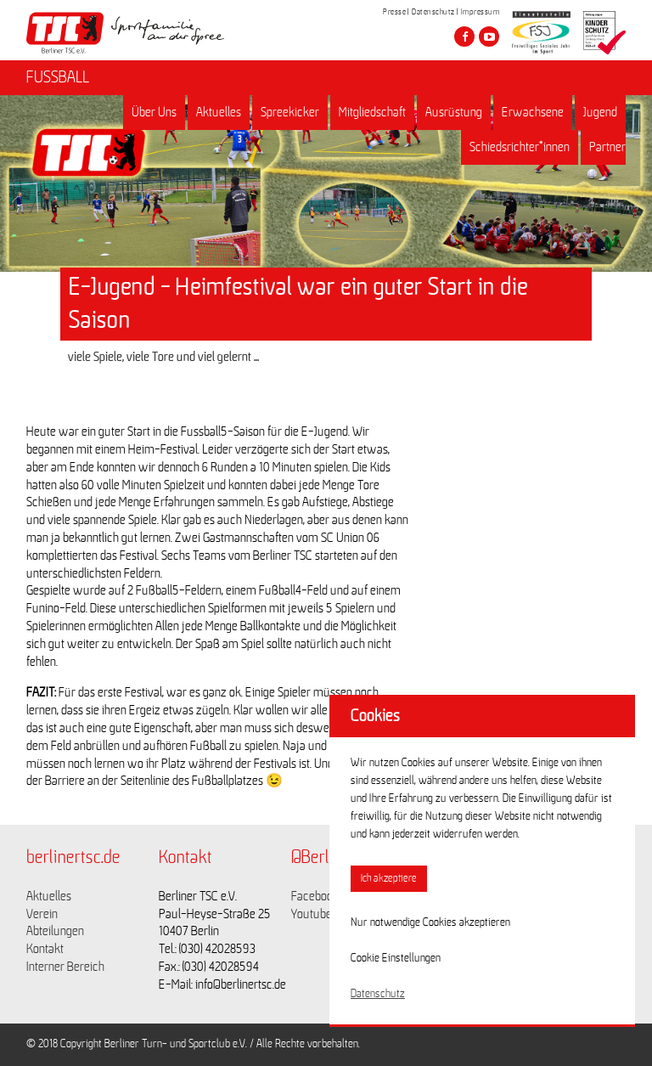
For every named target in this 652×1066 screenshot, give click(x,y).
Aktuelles (218, 112)
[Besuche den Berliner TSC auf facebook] (464, 36)
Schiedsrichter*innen (519, 147)
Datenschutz (433, 12)
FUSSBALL (57, 77)
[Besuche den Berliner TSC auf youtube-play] (489, 36)
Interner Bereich (65, 966)
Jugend (600, 112)
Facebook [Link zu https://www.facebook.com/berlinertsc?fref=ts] (315, 896)
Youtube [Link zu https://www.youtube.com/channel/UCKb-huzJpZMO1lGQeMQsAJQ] (311, 914)
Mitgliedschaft (372, 112)
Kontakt (45, 949)
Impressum (480, 12)
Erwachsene (533, 112)
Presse (394, 12)
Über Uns (154, 112)
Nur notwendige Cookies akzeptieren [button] (430, 922)
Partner (607, 147)
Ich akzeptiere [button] (389, 878)
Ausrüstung (453, 112)
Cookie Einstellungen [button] (396, 958)
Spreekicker (290, 112)
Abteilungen (55, 931)
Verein (42, 914)
